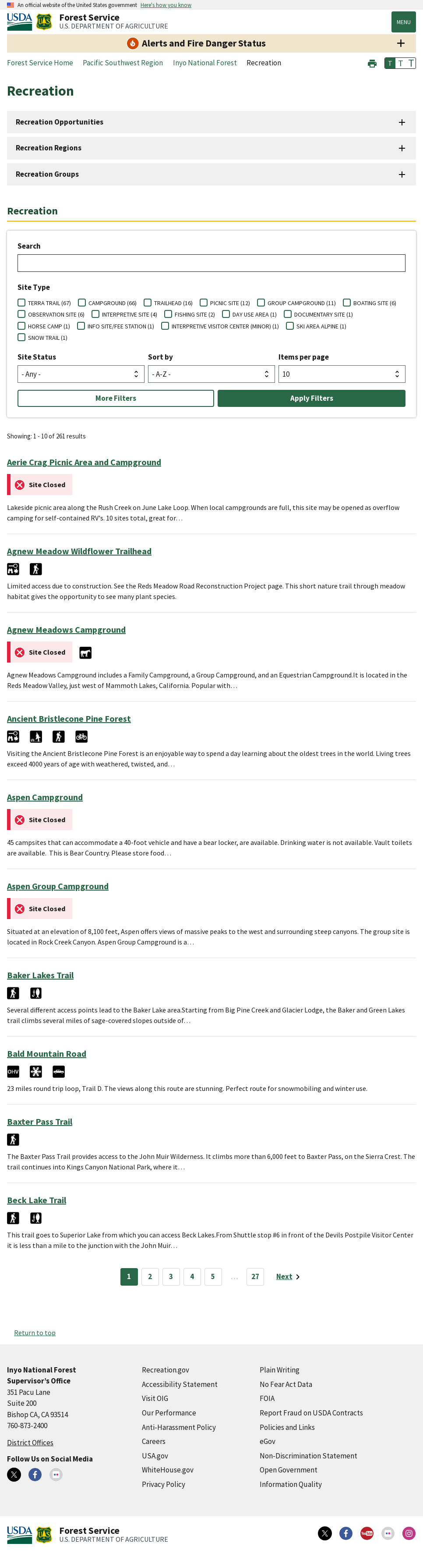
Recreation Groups (47, 174)
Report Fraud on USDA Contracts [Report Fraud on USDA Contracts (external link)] (311, 1413)
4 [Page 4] (192, 1276)
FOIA (267, 1398)
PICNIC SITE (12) (230, 303)
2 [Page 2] (150, 1276)
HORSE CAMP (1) (49, 326)
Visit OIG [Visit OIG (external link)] (155, 1398)
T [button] (390, 63)
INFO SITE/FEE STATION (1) (121, 326)
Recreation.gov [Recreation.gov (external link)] (165, 1370)
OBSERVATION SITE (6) (56, 314)
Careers (154, 1441)
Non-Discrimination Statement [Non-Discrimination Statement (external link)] (308, 1456)
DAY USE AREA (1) (255, 314)
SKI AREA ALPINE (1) (321, 326)
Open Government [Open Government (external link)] (288, 1470)
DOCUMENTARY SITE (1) (323, 314)
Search (29, 246)
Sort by (160, 357)
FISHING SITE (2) (195, 314)
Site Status (37, 357)
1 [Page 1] (129, 1276)
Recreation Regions (48, 148)
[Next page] (289, 1277)
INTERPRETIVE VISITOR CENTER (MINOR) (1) (225, 326)
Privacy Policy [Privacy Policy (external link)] (163, 1484)
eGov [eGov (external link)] (267, 1441)
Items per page (303, 357)
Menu (404, 22)
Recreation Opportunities (59, 122)
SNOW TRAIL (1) (47, 338)
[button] (372, 62)
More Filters (115, 398)
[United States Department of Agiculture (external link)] (21, 22)
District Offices (30, 1442)
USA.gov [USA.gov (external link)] (155, 1456)
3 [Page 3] (171, 1276)
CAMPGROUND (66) (112, 303)
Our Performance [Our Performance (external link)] (169, 1413)
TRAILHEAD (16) (173, 303)
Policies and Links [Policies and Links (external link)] (287, 1427)
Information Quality (291, 1484)
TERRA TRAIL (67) (49, 303)
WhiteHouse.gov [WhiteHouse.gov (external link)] (168, 1470)
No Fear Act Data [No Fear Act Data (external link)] (286, 1384)
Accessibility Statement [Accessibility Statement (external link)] (180, 1384)
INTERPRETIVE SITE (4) (129, 314)
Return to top (35, 1332)
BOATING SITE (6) (374, 303)
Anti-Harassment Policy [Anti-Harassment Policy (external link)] (179, 1427)
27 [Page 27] (255, 1276)
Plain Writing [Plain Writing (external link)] (280, 1370)
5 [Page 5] (213, 1276)
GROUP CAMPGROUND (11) (302, 303)
